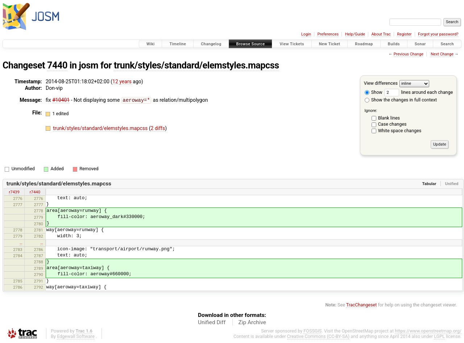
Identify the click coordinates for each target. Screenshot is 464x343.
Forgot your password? (438, 34)
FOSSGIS (312, 331)
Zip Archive (252, 322)
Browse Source (250, 44)
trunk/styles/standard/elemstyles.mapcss (196, 65)
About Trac (381, 34)
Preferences (328, 34)
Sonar (420, 44)
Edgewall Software (76, 336)
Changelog (211, 44)
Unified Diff (211, 322)
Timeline (177, 44)
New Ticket (329, 44)
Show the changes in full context (401, 100)
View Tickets (291, 44)
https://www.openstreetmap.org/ (428, 331)
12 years (122, 81)
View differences (381, 83)
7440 (57, 65)
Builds (394, 44)
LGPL (439, 336)
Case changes (392, 124)
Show (373, 92)
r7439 (14, 191)
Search (447, 44)
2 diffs (158, 128)
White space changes (400, 130)
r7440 (35, 191)
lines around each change (418, 92)
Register (404, 34)
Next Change (442, 54)
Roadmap (364, 44)
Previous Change (408, 54)
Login (306, 34)
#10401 (61, 100)
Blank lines (389, 118)
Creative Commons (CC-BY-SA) (318, 336)
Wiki (150, 44)
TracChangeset (361, 305)
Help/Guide (355, 34)
